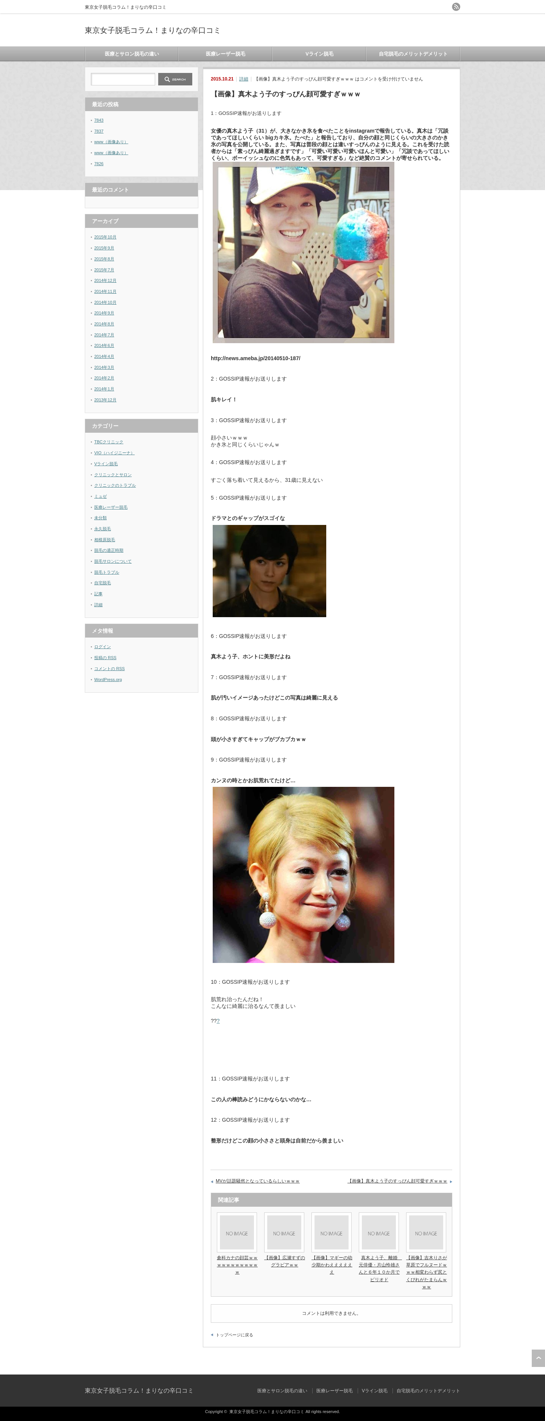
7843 (98, 120)
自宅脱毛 (102, 582)
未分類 (100, 517)
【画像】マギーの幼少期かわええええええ (331, 1265)
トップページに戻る (234, 1335)
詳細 (243, 79)
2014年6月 (104, 345)
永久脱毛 (102, 528)
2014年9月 (104, 313)
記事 (98, 593)
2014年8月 (104, 324)
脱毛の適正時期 (108, 550)
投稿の (105, 657)
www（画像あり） (111, 141)
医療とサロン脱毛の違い (132, 54)
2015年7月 (104, 270)
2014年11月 (105, 291)
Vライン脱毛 (319, 54)
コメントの (109, 668)
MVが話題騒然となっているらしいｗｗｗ (258, 1181)
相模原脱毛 (104, 539)
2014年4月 (104, 356)
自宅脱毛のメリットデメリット (413, 54)
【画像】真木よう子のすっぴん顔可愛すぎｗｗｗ (397, 1181)
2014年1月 (104, 389)
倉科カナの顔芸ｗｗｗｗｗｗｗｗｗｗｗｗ (237, 1265)
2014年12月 (105, 280)
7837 (98, 131)
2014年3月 (104, 367)
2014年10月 (105, 302)
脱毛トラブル (106, 572)
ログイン (102, 646)
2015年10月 (105, 237)
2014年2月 (104, 378)
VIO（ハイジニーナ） (114, 452)
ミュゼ (100, 496)
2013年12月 (105, 400)
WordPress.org (108, 679)
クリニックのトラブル (115, 485)
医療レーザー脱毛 (225, 54)
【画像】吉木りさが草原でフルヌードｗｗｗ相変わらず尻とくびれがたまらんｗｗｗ (426, 1272)
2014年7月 (104, 335)
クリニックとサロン (113, 474)
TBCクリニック (108, 442)
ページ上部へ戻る (538, 1358)
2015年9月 (104, 248)
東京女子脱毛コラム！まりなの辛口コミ (153, 30)
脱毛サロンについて (113, 561)
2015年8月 (104, 259)
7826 (98, 163)
